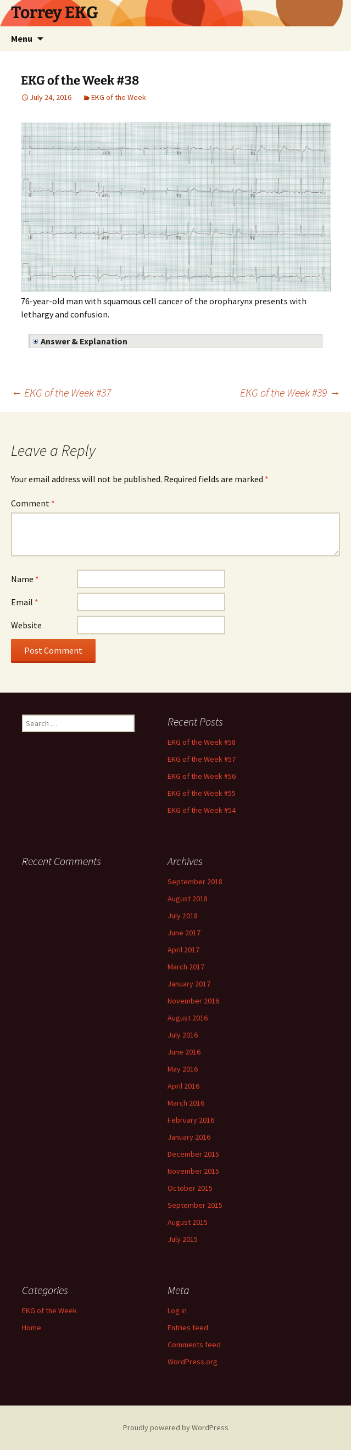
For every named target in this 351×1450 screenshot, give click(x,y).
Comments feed (194, 1344)
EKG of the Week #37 (61, 392)
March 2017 (186, 967)
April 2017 (183, 950)
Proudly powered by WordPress (176, 1427)
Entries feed (188, 1327)
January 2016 (189, 1137)
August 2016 (188, 1018)
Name (25, 578)
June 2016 (184, 1052)
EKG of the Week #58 (202, 742)
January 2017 (189, 984)
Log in (177, 1310)
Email (24, 601)
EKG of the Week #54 (202, 810)
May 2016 (183, 1069)
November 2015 (193, 1171)
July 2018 (183, 916)
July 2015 (183, 1239)
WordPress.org (193, 1362)
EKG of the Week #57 (202, 759)
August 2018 (188, 899)
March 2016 (186, 1103)
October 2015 (190, 1188)
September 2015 (195, 1205)
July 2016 (183, 1035)
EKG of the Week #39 (290, 392)
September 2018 (195, 881)
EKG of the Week (118, 97)
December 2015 (193, 1154)
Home (31, 1327)
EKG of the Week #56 (202, 776)
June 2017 (184, 933)
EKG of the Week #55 (202, 793)
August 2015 (188, 1222)
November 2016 (193, 1001)
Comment (33, 503)
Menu (21, 38)
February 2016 (191, 1120)
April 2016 (183, 1086)
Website (26, 625)
